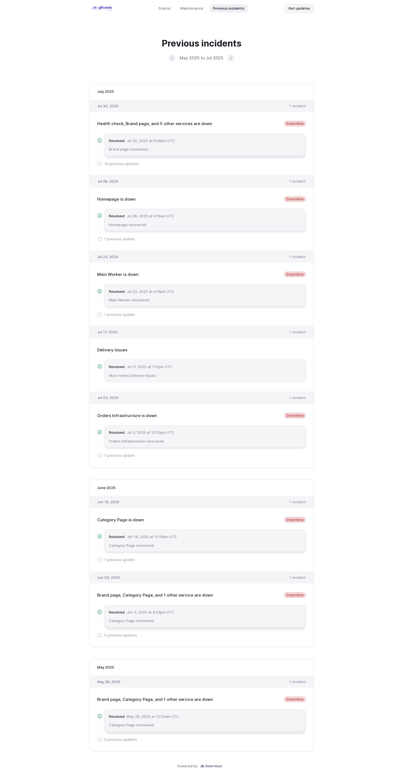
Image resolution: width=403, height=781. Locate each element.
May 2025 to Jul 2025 (201, 57)
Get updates (299, 8)
